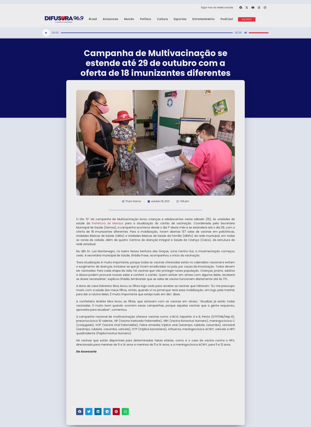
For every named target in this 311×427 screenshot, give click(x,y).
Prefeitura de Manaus (108, 223)
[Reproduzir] (46, 32)
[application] (155, 32)
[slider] (147, 32)
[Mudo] (245, 32)
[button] (79, 411)
